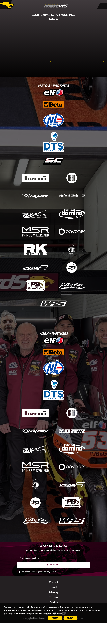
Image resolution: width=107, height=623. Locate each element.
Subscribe (53, 564)
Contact (53, 582)
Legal (53, 587)
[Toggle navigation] (103, 6)
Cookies (53, 597)
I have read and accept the (38, 572)
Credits (53, 602)
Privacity (53, 592)
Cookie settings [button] (36, 618)
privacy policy (50, 572)
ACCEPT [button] (55, 618)
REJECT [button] (70, 618)
